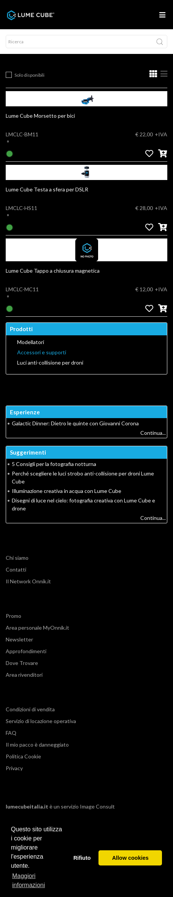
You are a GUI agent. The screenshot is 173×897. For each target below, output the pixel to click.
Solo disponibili (29, 75)
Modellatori (30, 342)
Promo (13, 616)
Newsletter (19, 639)
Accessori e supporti (41, 352)
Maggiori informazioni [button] (28, 880)
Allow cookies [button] (130, 858)
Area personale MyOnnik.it (37, 627)
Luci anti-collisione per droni (50, 363)
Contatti (16, 569)
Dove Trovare (22, 663)
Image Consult (97, 806)
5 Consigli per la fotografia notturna (54, 464)
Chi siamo (17, 557)
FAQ (11, 733)
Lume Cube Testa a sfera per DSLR (47, 189)
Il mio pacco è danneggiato (37, 744)
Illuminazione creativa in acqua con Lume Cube (66, 491)
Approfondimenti (26, 651)
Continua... (153, 433)
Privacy (14, 768)
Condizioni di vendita (30, 709)
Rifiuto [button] (82, 858)
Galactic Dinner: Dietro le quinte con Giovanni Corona (75, 423)
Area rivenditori (24, 674)
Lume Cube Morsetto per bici (40, 115)
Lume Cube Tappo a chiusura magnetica (53, 270)
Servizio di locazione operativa (41, 721)
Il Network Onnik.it (28, 581)
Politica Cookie (23, 756)
